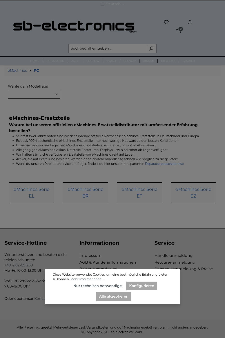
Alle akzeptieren (113, 296)
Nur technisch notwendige (97, 286)
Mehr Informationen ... (87, 279)
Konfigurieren (141, 286)
